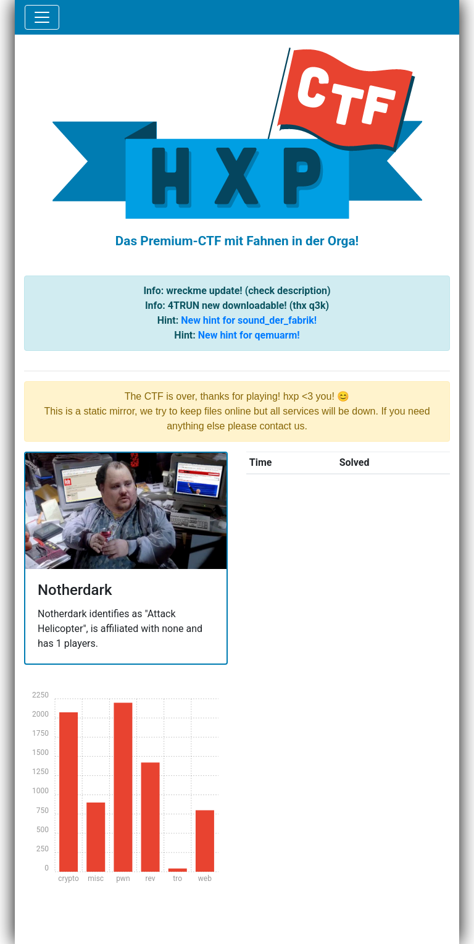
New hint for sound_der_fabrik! (249, 320)
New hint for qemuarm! (249, 335)
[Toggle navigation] (42, 17)
